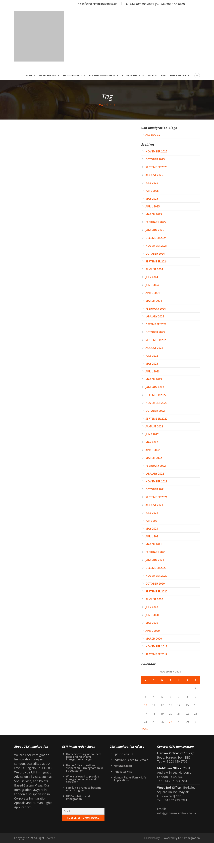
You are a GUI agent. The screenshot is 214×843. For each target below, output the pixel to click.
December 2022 (155, 395)
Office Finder (178, 75)
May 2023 (151, 363)
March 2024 (153, 301)
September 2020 (156, 591)
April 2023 (152, 371)
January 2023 (154, 387)
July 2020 (151, 607)
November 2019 (156, 646)
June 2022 (152, 434)
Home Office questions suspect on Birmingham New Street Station (84, 767)
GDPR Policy (152, 838)
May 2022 (151, 442)
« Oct (144, 728)
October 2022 (155, 411)
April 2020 (152, 631)
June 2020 (152, 615)
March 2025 (153, 214)
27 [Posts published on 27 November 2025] (170, 722)
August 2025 (154, 175)
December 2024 (155, 238)
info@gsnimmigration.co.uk (99, 4)
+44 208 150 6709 (172, 4)
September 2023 (156, 340)
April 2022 (152, 450)
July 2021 (151, 513)
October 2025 (155, 159)
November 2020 (156, 576)
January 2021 (154, 560)
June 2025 (152, 191)
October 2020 (155, 583)
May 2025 (151, 198)
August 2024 (154, 269)
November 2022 (156, 403)
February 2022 (155, 466)
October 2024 (155, 253)
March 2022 (153, 458)
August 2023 (154, 348)
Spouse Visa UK (123, 754)
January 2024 (154, 316)
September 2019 (156, 654)
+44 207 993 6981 (142, 4)
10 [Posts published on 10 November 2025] (145, 705)
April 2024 (152, 293)
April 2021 (152, 536)
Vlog (163, 75)
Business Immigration (102, 75)
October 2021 (155, 489)
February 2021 (155, 552)
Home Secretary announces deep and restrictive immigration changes (83, 756)
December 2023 (155, 324)
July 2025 (151, 183)
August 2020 (154, 599)
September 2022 (156, 418)
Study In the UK (131, 75)
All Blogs (152, 135)
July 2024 (151, 277)
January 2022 (154, 473)
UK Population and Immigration (78, 797)
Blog (151, 75)
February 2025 (155, 222)
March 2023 (153, 379)
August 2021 (154, 505)
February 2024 (155, 308)
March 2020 (153, 638)
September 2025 (156, 167)
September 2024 (156, 261)
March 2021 (153, 544)
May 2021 (151, 528)
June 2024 (152, 285)
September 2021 (156, 497)
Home (29, 75)
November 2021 (156, 481)
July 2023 (151, 356)
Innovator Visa (123, 771)
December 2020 (155, 568)
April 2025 (152, 206)
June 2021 (152, 521)
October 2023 (155, 332)
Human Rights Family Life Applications (130, 779)
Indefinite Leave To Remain (131, 760)
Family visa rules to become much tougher (83, 789)
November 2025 (156, 151)
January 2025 (154, 230)
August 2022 (154, 426)
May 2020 (151, 623)
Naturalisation (123, 766)
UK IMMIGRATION (72, 75)
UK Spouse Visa (47, 75)
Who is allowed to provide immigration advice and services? (82, 779)
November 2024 (156, 246)
